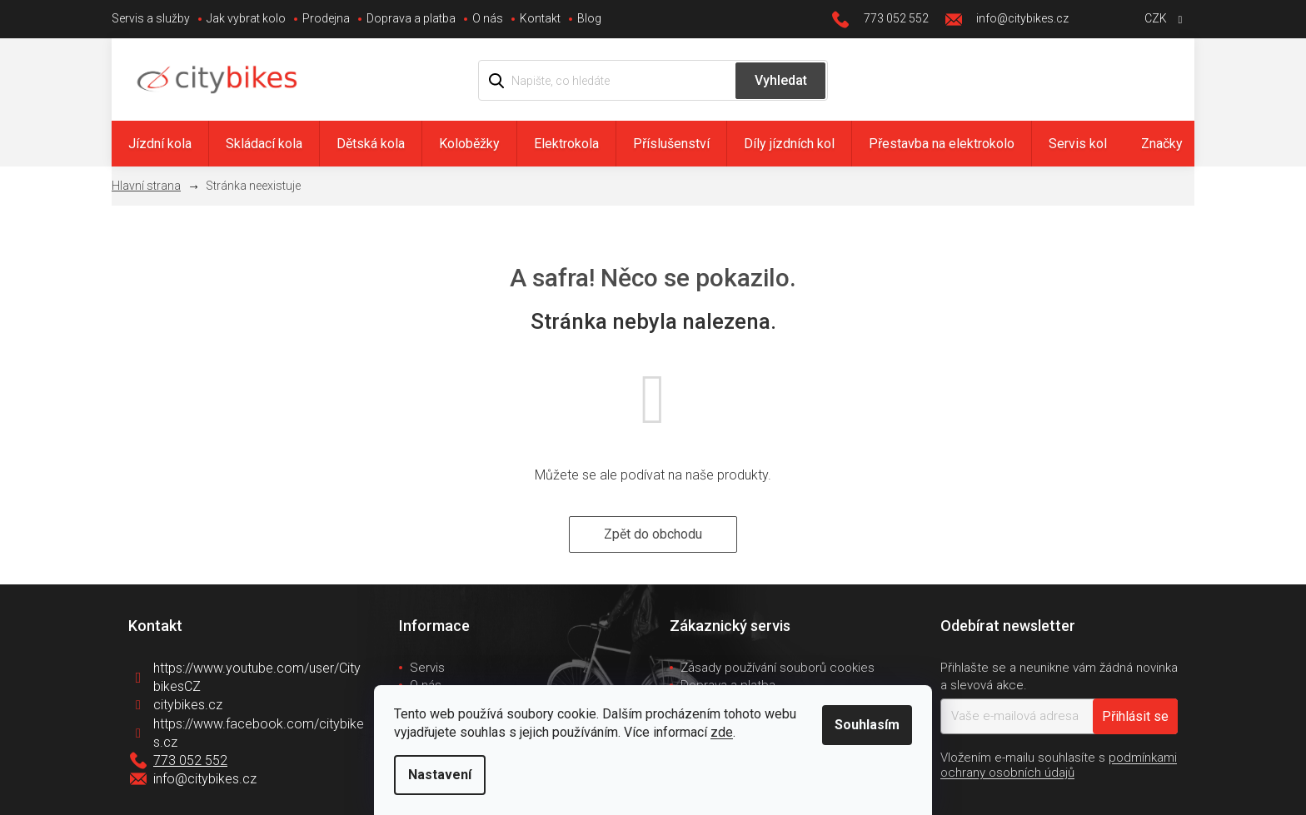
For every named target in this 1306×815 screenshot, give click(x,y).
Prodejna (326, 18)
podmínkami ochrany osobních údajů (1058, 765)
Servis (427, 667)
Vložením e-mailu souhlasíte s (1058, 765)
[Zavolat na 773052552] (888, 19)
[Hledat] (653, 80)
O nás (487, 18)
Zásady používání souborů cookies (777, 667)
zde (721, 732)
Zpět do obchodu (653, 534)
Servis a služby (151, 18)
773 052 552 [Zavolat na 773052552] (190, 760)
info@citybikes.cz (205, 779)
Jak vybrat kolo (246, 18)
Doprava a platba (411, 18)
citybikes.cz (187, 705)
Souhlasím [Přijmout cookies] (867, 725)
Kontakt (540, 18)
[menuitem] (160, 143)
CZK (1156, 18)
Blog (589, 18)
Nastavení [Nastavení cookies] (439, 775)
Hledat (780, 80)
